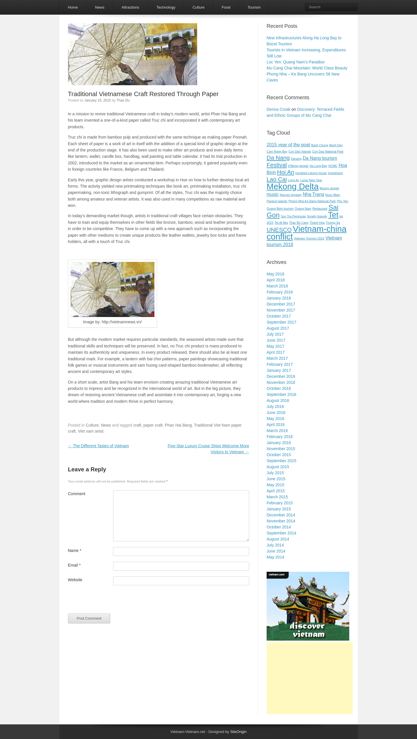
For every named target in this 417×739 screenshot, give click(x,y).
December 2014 (281, 515)
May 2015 (275, 485)
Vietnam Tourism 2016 (309, 238)
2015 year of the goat (288, 144)
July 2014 (275, 545)
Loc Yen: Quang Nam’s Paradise (296, 62)
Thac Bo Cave (299, 222)
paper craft (153, 425)
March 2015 (277, 497)
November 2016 (281, 382)
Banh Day (336, 145)
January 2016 (279, 442)
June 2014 (276, 551)
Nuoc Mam (332, 195)
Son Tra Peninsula (293, 216)
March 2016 (277, 430)
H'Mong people (298, 166)
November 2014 (281, 521)
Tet (333, 214)
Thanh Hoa (317, 222)
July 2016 (275, 406)
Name (75, 550)
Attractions (130, 7)
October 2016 (279, 388)
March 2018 (277, 286)
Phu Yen (342, 201)
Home (73, 7)
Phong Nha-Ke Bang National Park (312, 201)
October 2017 (279, 316)
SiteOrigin (238, 732)
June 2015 (276, 479)
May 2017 (275, 346)
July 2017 (275, 334)
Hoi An (285, 172)
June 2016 (276, 412)
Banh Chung (319, 145)
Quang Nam (303, 208)
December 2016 (281, 376)
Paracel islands (277, 201)
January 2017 (279, 370)
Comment (77, 493)
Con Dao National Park (328, 151)
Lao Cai (277, 179)
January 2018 (279, 298)
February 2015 (280, 503)
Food (226, 7)
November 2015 (281, 448)
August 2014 (278, 539)
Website (75, 579)
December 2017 (281, 304)
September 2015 (281, 460)
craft (137, 425)
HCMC (333, 166)
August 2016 (278, 400)
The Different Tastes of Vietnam (98, 446)
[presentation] (111, 602)
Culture (199, 7)
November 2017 (281, 310)
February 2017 (280, 364)
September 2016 (281, 394)
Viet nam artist (91, 431)
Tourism (254, 7)
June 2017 (276, 340)
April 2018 (276, 280)
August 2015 (278, 466)
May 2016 (275, 418)
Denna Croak (278, 109)
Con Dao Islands (299, 151)
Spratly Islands (317, 216)
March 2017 (277, 358)
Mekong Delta (293, 186)
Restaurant (319, 208)
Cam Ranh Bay (277, 151)
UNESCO (279, 229)
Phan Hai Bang (178, 425)
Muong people (329, 188)
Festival (277, 165)
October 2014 (279, 527)
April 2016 (276, 424)
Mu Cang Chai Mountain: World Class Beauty (307, 68)
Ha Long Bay (318, 166)
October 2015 (279, 454)
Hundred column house (311, 173)
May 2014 (275, 557)
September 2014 (281, 533)
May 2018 (275, 274)
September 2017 (281, 322)
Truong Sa (333, 222)
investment (335, 173)
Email (74, 565)
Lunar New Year (311, 180)
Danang (296, 158)
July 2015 (275, 472)
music (273, 194)
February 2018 (280, 292)
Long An (293, 180)
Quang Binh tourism (280, 208)
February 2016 (280, 436)
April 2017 (276, 352)
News (99, 7)
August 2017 (278, 328)
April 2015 (276, 491)
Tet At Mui (281, 222)
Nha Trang (313, 194)
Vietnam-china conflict (306, 232)
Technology (165, 7)
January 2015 (279, 509)
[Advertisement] (310, 678)
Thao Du (123, 100)
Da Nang (278, 157)
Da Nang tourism (320, 158)
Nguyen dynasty (291, 195)
